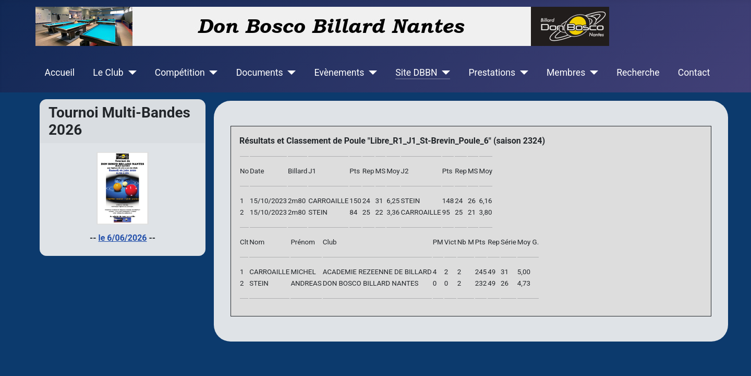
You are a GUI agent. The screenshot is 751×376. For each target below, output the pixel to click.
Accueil (60, 72)
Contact (694, 72)
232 (481, 283)
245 (481, 272)
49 (491, 272)
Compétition (180, 72)
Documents (259, 72)
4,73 (523, 283)
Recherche (637, 72)
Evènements (339, 72)
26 (504, 283)
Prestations (492, 72)
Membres (566, 72)
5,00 (523, 272)
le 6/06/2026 (123, 238)
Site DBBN (416, 72)
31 (504, 272)
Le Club (108, 72)
